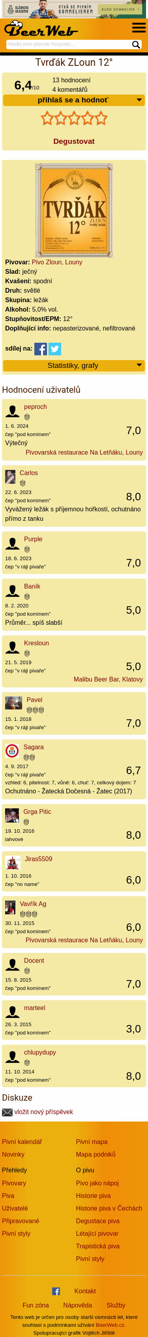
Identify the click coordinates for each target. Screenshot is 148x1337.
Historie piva (93, 1195)
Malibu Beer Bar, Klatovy (108, 679)
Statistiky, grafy (95, 365)
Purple (33, 539)
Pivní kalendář (22, 1141)
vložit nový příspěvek (37, 1112)
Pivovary (14, 1183)
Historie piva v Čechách (109, 1208)
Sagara (33, 747)
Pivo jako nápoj (97, 1183)
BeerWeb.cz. (111, 1325)
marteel (34, 1008)
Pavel (34, 699)
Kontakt (85, 1291)
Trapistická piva (98, 1246)
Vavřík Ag (33, 904)
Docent (34, 960)
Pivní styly (16, 1233)
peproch (35, 406)
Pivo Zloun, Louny (57, 262)
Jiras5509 (38, 859)
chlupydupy (40, 1052)
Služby (116, 1305)
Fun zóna (35, 1305)
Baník (32, 586)
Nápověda (77, 1305)
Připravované (20, 1221)
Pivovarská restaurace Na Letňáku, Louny (84, 452)
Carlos (29, 473)
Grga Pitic (37, 811)
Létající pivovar (97, 1233)
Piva (8, 1195)
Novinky (13, 1154)
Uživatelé (15, 1208)
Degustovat (73, 141)
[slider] (74, 118)
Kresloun (36, 643)
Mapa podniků (96, 1154)
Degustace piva (98, 1221)
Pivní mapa (92, 1141)
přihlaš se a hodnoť (90, 100)
